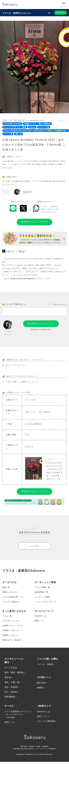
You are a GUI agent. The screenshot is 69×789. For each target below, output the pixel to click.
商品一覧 (6, 587)
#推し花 (18, 134)
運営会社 (24, 746)
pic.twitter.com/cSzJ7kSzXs (25, 275)
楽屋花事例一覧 (41, 592)
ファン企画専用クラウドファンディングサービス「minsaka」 (18, 714)
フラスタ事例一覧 (42, 587)
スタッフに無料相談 (46, 721)
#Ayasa (32, 127)
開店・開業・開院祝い (15, 672)
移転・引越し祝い (13, 682)
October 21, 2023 (42, 278)
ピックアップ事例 (42, 597)
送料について (43, 716)
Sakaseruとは (41, 616)
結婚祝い (41, 687)
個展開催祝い (11, 697)
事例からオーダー (10, 592)
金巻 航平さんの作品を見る (41, 329)
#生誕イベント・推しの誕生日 (37, 124)
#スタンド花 (43, 127)
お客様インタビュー (11, 630)
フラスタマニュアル (11, 621)
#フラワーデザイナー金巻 (14, 127)
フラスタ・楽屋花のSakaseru (16, 13)
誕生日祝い (42, 683)
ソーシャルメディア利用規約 (45, 749)
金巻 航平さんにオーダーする (34, 222)
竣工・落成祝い (12, 692)
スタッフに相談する (11, 602)
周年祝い (9, 677)
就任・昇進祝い (12, 687)
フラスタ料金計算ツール (13, 597)
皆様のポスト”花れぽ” (11, 640)
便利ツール (10, 722)
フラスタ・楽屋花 (45, 664)
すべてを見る (11, 668)
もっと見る (35, 546)
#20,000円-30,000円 (12, 124)
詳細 (42, 120)
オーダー (60, 13)
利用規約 (45, 746)
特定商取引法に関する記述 (23, 749)
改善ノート (39, 621)
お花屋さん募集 (34, 746)
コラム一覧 (7, 616)
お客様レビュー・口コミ (13, 626)
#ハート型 (7, 134)
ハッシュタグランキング (45, 602)
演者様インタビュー (11, 635)
